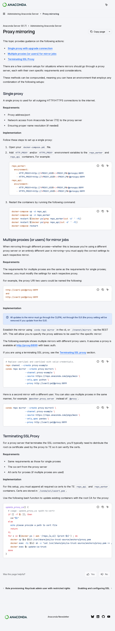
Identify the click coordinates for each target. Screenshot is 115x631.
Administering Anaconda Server (46, 26)
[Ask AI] (107, 166)
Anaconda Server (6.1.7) (15, 26)
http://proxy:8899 (27, 345)
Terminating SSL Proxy (21, 59)
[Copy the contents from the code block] (103, 166)
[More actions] (111, 5)
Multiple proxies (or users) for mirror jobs (32, 53)
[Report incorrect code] (98, 166)
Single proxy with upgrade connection (30, 48)
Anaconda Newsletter (58, 616)
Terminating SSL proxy (73, 352)
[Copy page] (97, 31)
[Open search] (101, 4)
